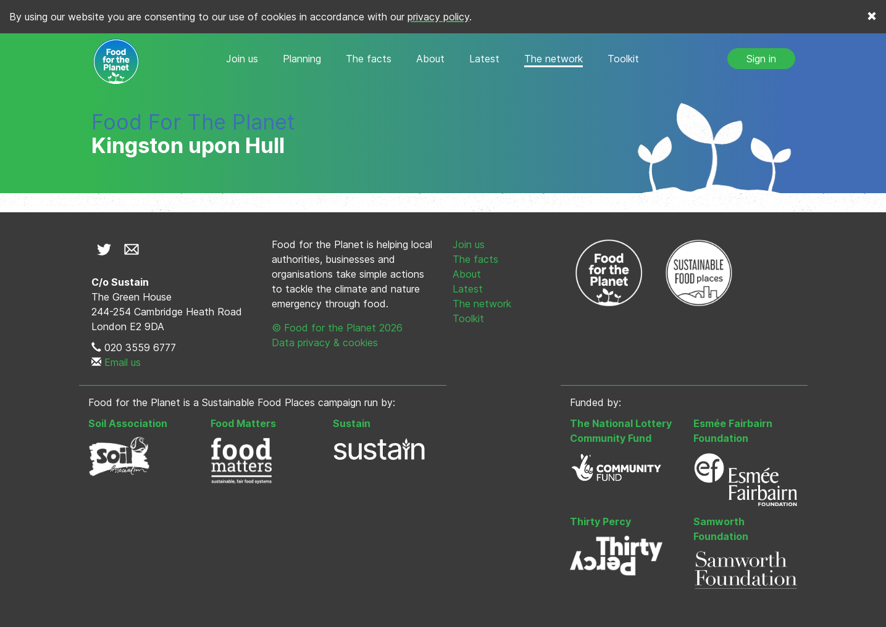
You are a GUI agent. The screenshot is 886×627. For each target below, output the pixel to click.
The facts (368, 58)
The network (553, 58)
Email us (122, 362)
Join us (242, 58)
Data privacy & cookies (325, 342)
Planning (302, 58)
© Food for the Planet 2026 (337, 328)
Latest (484, 58)
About (430, 58)
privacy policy (438, 16)
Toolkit (623, 58)
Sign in (761, 58)
